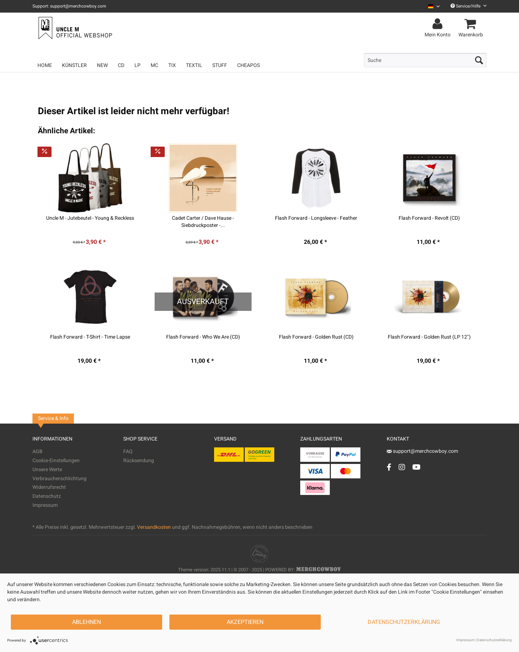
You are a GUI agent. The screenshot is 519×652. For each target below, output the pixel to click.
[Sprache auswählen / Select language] (434, 6)
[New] (102, 65)
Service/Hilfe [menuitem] (469, 6)
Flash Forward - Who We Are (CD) (203, 337)
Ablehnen (86, 622)
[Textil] (194, 65)
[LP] (137, 65)
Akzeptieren (245, 622)
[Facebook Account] (389, 467)
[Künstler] (74, 65)
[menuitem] (431, 6)
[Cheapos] (248, 65)
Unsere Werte (47, 469)
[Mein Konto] (438, 24)
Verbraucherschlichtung (59, 478)
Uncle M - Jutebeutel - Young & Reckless (90, 218)
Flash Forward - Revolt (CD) (429, 218)
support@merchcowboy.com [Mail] (422, 451)
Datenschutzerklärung (404, 622)
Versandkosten (154, 527)
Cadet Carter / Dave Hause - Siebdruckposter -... (203, 222)
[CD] (121, 65)
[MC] (154, 65)
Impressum (45, 505)
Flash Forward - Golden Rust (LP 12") (429, 337)
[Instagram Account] (402, 467)
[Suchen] (479, 60)
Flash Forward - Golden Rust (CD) (316, 337)
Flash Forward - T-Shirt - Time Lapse (90, 337)
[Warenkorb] (472, 24)
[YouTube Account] (416, 467)
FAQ (128, 451)
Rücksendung (138, 460)
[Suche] (425, 60)
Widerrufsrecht (49, 487)
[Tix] (172, 65)
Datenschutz (46, 496)
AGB (37, 451)
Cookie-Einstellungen (56, 460)
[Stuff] (219, 65)
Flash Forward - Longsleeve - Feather (316, 218)
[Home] (44, 65)
